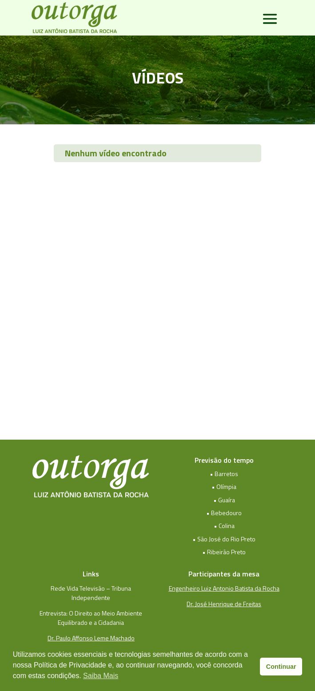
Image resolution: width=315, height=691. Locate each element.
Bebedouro (226, 512)
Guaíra (226, 499)
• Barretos (224, 473)
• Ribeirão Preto (224, 551)
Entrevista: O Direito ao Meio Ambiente (91, 613)
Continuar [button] (281, 666)
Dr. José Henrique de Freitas (224, 603)
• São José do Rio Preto (223, 539)
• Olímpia (223, 486)
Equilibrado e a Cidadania (91, 622)
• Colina (224, 525)
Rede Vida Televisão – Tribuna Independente (91, 593)
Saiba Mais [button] (100, 675)
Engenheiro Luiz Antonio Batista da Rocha (224, 588)
